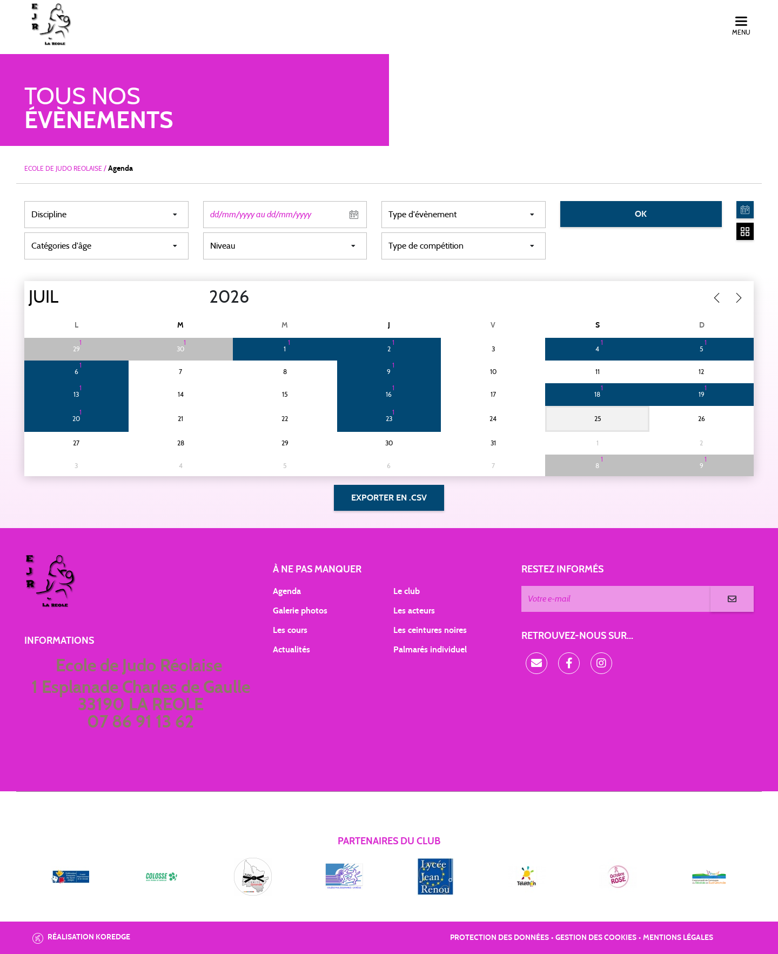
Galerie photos (300, 610)
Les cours (290, 630)
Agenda (287, 591)
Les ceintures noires (430, 630)
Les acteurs (414, 610)
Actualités (291, 649)
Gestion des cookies (595, 938)
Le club (406, 591)
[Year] (200, 297)
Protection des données (499, 938)
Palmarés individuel (430, 649)
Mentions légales (678, 938)
